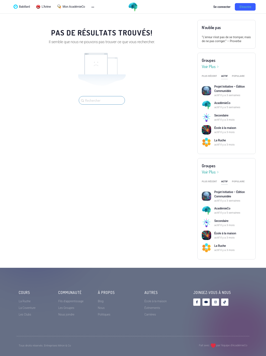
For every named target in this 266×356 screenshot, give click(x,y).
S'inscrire (245, 7)
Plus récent (209, 76)
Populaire (238, 76)
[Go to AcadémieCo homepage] (133, 6)
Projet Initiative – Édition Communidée (229, 89)
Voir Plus (211, 66)
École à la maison (225, 128)
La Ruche (220, 140)
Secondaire (221, 115)
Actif (224, 76)
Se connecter (221, 7)
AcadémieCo (222, 103)
